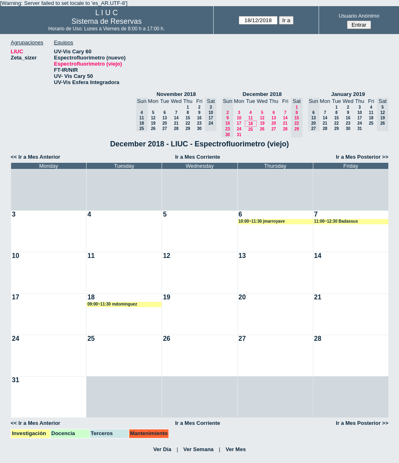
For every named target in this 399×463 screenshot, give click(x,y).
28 (176, 128)
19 (153, 123)
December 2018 (262, 94)
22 (187, 123)
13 (164, 118)
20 (164, 123)
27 (164, 128)
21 (176, 123)
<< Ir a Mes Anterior (35, 157)
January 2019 (348, 94)
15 (187, 118)
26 (153, 128)
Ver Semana (198, 449)
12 (153, 118)
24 (239, 129)
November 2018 (176, 94)
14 (176, 118)
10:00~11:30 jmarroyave (262, 221)
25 (250, 129)
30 (199, 128)
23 (199, 123)
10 (239, 118)
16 (199, 118)
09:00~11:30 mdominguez (112, 304)
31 (239, 134)
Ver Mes (236, 449)
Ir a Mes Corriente (197, 157)
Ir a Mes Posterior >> (362, 157)
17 (239, 123)
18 (250, 123)
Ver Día (162, 449)
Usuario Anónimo (359, 16)
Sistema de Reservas (106, 21)
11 (250, 118)
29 (187, 128)
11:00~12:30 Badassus (336, 221)
